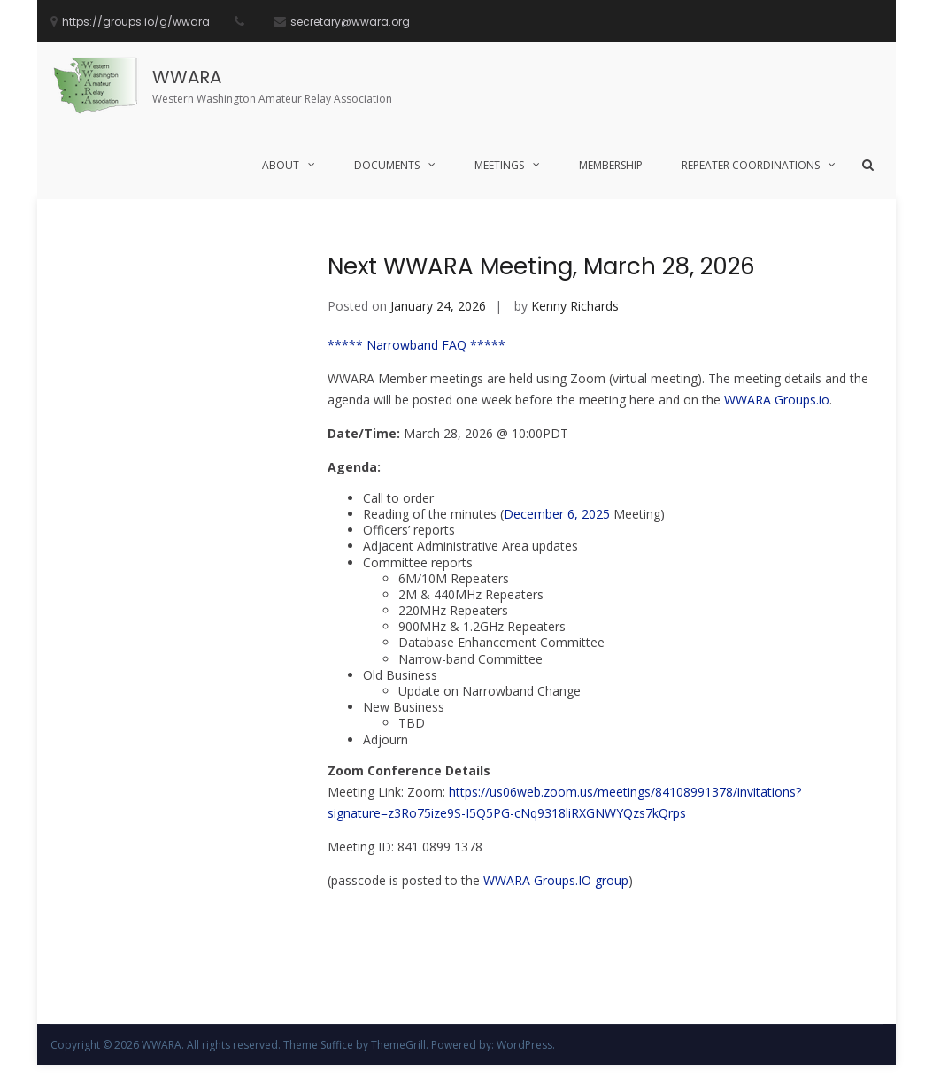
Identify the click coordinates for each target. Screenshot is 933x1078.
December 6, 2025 (557, 513)
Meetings (499, 165)
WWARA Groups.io (776, 399)
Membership (611, 165)
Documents (387, 165)
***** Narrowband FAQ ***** (416, 344)
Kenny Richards (575, 305)
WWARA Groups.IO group (555, 880)
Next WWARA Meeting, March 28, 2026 (541, 266)
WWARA (186, 77)
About (280, 165)
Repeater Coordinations (751, 165)
